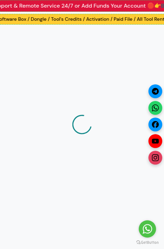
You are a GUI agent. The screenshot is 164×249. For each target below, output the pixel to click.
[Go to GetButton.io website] (147, 242)
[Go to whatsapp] (147, 229)
